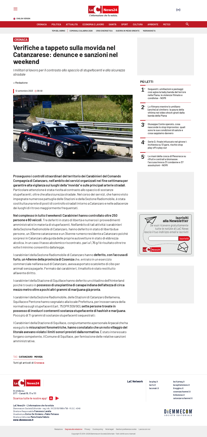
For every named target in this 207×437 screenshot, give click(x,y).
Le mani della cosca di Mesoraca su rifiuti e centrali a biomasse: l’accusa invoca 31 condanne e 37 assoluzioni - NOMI (167, 161)
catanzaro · (26, 356)
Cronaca (39, 362)
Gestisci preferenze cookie (126, 429)
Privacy (87, 429)
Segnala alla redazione (73, 429)
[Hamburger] (15, 9)
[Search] (187, 24)
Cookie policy (98, 429)
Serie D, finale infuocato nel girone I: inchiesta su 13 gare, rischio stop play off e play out (167, 144)
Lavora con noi (144, 429)
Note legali (109, 429)
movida (38, 356)
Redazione (58, 429)
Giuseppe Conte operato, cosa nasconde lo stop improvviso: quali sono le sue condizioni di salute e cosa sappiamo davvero (166, 128)
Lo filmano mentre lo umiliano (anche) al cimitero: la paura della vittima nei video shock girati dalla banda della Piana (166, 111)
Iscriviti (184, 238)
